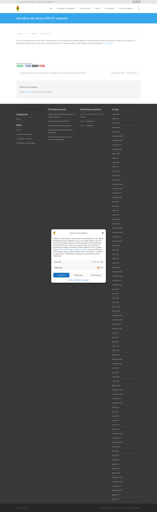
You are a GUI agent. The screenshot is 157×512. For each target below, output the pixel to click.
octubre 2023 (116, 237)
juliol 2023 (115, 250)
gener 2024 (116, 224)
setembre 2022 (117, 285)
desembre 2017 (117, 477)
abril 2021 (115, 342)
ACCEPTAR (61, 276)
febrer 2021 (116, 350)
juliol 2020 (115, 368)
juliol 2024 (115, 202)
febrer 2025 (116, 175)
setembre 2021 (117, 329)
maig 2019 (115, 416)
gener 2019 (116, 429)
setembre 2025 (117, 149)
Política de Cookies (80, 250)
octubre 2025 (116, 145)
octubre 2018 (116, 438)
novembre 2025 (117, 140)
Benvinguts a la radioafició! (66, 8)
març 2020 (115, 381)
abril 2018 (115, 464)
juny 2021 (115, 337)
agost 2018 (116, 447)
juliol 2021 (115, 333)
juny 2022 (115, 294)
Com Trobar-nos (107, 43)
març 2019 (115, 425)
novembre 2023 (117, 232)
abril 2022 (115, 298)
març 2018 (115, 468)
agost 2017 (116, 495)
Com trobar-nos (85, 8)
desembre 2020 (117, 359)
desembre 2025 (117, 136)
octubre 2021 (116, 324)
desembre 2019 (117, 390)
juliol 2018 (115, 451)
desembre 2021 (117, 315)
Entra (19, 130)
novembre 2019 (117, 394)
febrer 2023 (116, 267)
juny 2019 (115, 412)
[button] (103, 234)
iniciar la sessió (29, 92)
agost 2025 (116, 154)
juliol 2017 (115, 499)
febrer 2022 (116, 307)
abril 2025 (115, 167)
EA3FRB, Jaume (46, 34)
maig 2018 (115, 460)
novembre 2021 (117, 320)
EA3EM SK (90, 121)
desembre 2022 (117, 272)
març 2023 (115, 263)
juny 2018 (115, 455)
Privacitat (78, 281)
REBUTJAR (78, 276)
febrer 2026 (116, 127)
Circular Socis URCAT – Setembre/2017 (125, 73)
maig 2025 (115, 162)
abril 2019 (115, 420)
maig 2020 (115, 377)
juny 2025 (115, 158)
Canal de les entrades (24, 134)
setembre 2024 (117, 197)
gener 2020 (116, 385)
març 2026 (115, 123)
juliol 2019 (115, 407)
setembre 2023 (117, 241)
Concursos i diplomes (126, 8)
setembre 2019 (117, 403)
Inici (51, 8)
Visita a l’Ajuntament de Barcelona (59, 126)
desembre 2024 (117, 184)
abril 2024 (115, 210)
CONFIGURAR (96, 276)
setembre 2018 (117, 442)
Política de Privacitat (65, 250)
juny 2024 (115, 206)
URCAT (35, 34)
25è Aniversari (109, 8)
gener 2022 (116, 311)
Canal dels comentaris (24, 139)
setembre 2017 (117, 490)
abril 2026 (115, 119)
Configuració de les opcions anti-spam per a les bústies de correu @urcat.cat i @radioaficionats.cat (52, 73)
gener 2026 (116, 132)
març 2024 (115, 215)
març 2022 (115, 302)
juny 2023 (115, 254)
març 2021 (115, 346)
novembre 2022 (117, 276)
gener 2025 (116, 180)
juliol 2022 (115, 289)
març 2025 (115, 171)
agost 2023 (116, 245)
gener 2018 (116, 473)
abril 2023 (115, 259)
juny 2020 (115, 372)
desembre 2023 (117, 228)
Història (97, 8)
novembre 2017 (117, 482)
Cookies (71, 281)
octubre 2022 (116, 280)
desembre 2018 (117, 434)
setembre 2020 (117, 364)
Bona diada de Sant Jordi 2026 (58, 121)
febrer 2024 (116, 219)
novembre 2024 (117, 189)
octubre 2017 (116, 486)
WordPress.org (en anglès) (26, 143)
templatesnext (136, 508)
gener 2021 (116, 355)
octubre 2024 (116, 193)
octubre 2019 (116, 399)
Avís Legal (85, 281)
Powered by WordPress (107, 508)
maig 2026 (115, 114)
